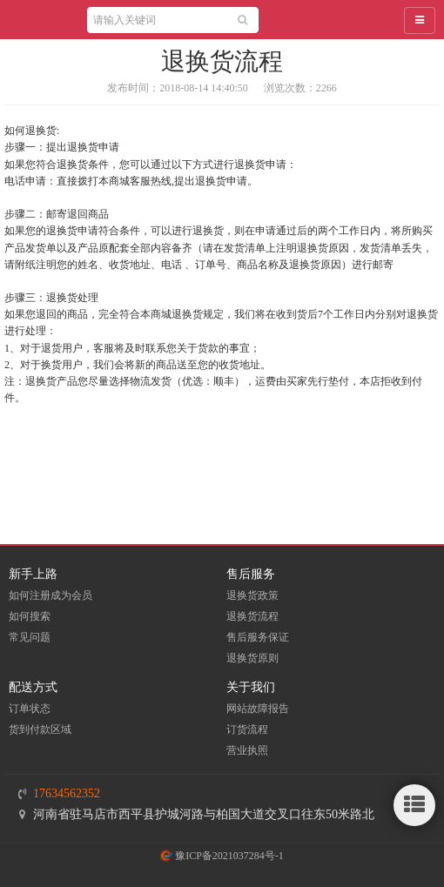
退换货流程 (252, 616)
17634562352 (66, 793)
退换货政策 (252, 595)
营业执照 (247, 750)
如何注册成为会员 (50, 595)
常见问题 (29, 637)
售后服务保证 (257, 637)
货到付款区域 (40, 729)
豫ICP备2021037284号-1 (222, 856)
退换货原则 (252, 658)
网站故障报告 (257, 708)
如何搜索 (29, 616)
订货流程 (247, 729)
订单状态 (29, 708)
